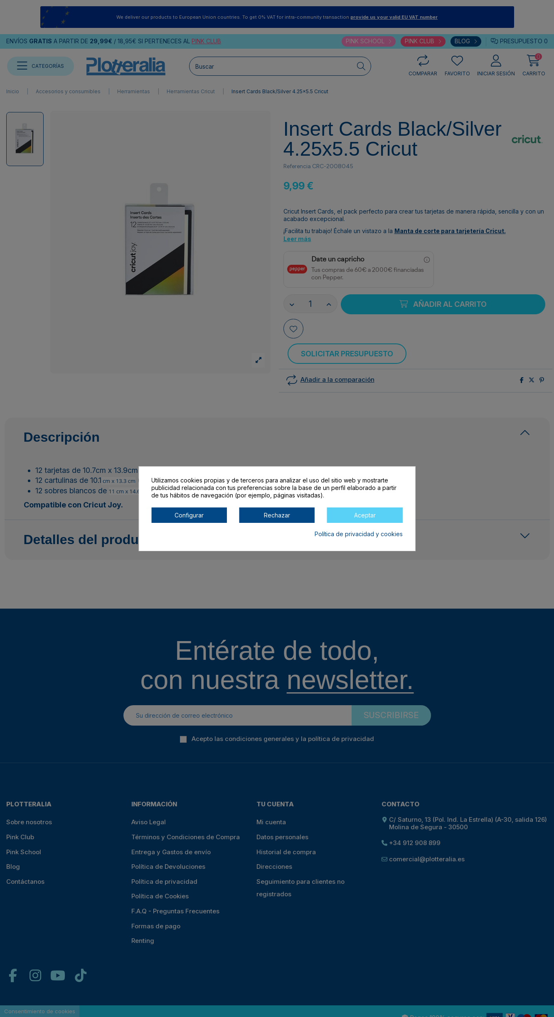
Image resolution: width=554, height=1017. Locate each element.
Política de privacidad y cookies (359, 533)
